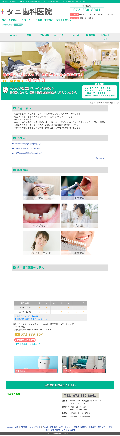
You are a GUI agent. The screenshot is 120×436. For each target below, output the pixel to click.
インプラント (27, 20)
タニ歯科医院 (26, 12)
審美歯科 (49, 20)
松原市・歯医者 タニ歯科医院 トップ (104, 103)
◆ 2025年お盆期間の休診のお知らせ (28, 153)
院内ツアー (102, 427)
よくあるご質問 (68, 430)
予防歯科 (13, 20)
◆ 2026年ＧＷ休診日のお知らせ (26, 144)
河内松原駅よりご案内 (25, 340)
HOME (13, 35)
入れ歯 (39, 20)
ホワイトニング (64, 20)
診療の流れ (55, 430)
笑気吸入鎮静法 (80, 427)
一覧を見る (99, 158)
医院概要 (92, 427)
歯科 (4, 20)
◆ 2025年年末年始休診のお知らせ (27, 148)
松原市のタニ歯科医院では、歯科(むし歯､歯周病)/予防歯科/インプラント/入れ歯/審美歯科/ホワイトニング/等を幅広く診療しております (44, 1)
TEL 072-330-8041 (80, 395)
